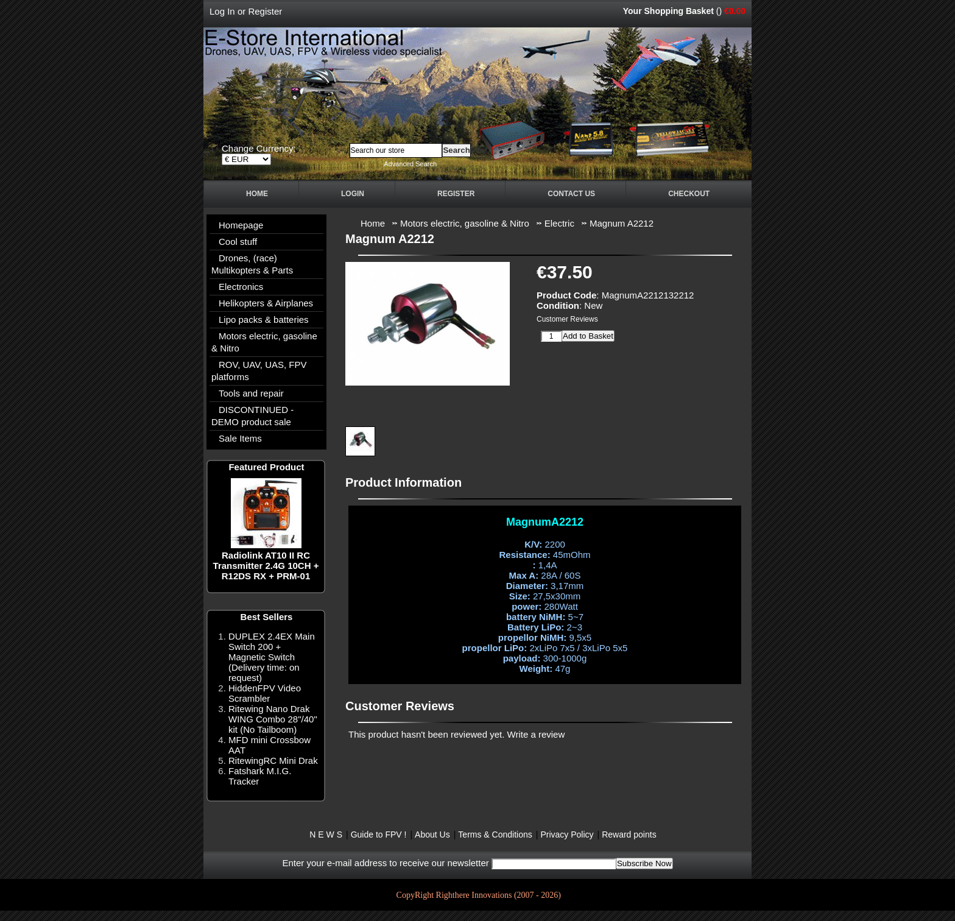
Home (257, 193)
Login (352, 193)
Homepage (241, 225)
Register (265, 11)
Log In (222, 11)
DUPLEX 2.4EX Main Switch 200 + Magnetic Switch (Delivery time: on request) (271, 657)
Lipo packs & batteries (264, 319)
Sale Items (240, 438)
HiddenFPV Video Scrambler (264, 693)
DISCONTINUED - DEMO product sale (252, 415)
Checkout (689, 193)
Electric (559, 223)
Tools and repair (251, 393)
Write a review (536, 734)
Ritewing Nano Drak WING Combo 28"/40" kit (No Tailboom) (272, 719)
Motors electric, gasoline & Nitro (264, 342)
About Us (432, 834)
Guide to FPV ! (379, 834)
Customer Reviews (567, 319)
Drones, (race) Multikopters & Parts (252, 264)
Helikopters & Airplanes (266, 303)
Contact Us (571, 193)
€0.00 (734, 11)
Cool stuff (238, 241)
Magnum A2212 (622, 223)
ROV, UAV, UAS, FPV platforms (259, 370)
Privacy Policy (566, 834)
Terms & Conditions (495, 834)
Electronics (241, 286)
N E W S (325, 834)
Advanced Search (410, 164)
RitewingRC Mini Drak (273, 760)
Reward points (629, 834)
